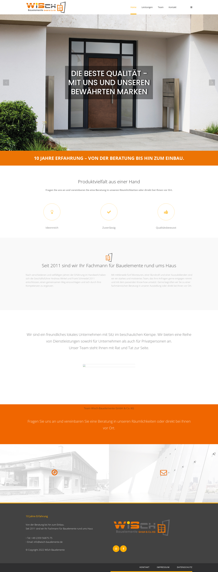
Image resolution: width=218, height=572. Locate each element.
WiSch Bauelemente (55, 549)
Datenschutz (184, 567)
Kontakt (144, 567)
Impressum (163, 567)
